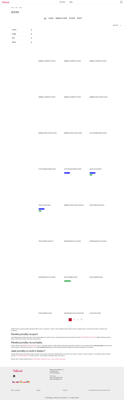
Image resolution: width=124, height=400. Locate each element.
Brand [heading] (22, 42)
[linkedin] (14, 376)
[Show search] (121, 2)
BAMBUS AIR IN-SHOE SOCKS (30, 345)
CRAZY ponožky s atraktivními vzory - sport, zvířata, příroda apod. (49, 359)
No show (72, 18)
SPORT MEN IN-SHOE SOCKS (88, 337)
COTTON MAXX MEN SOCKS (23, 356)
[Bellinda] (5, 2)
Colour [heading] (22, 30)
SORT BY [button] (117, 25)
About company (15, 390)
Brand (38, 390)
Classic (50, 18)
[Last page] (81, 319)
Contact (65, 390)
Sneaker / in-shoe (61, 18)
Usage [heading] (22, 34)
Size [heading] (22, 38)
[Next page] (77, 319)
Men (71, 2)
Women (62, 2)
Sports (79, 18)
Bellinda (51, 398)
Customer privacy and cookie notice (99, 390)
